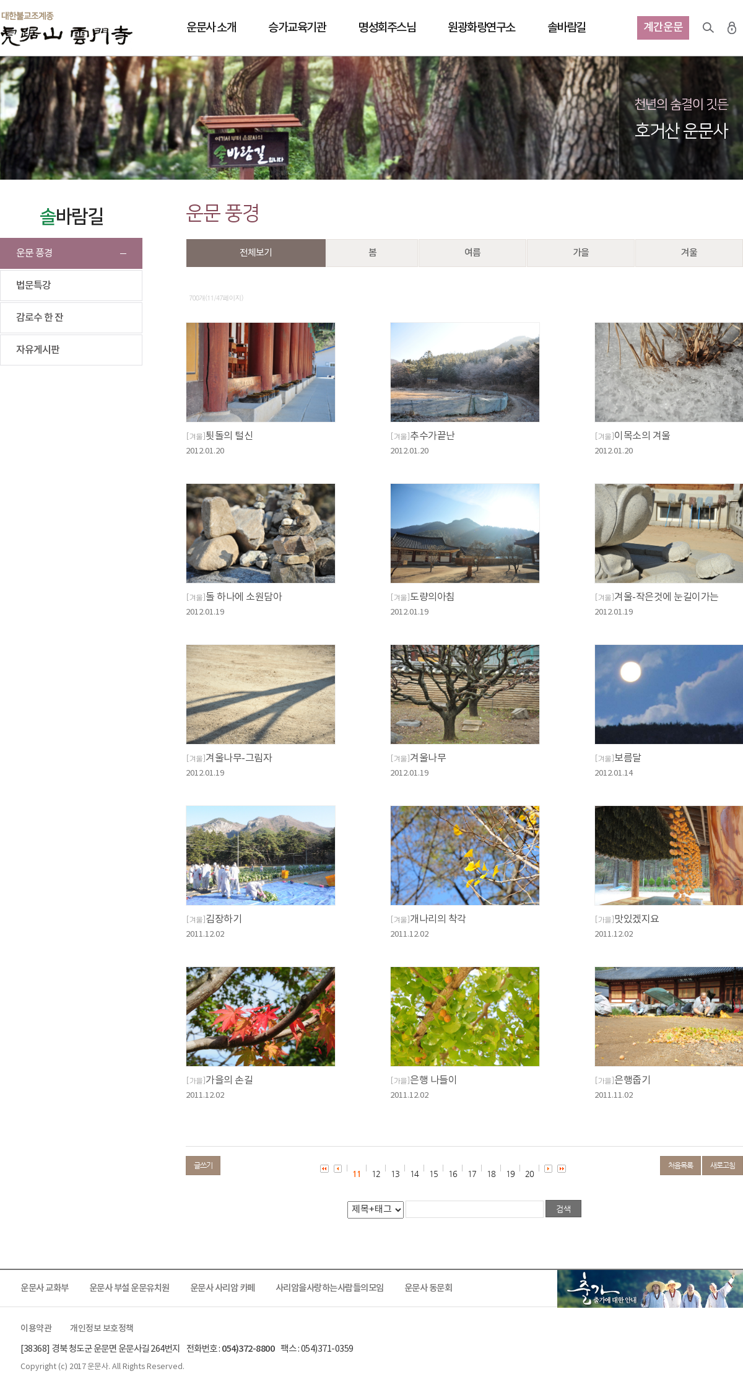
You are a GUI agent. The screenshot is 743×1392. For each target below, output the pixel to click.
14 (414, 1173)
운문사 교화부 (44, 1288)
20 (529, 1173)
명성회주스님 (386, 28)
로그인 (732, 28)
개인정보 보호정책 (102, 1328)
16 (452, 1173)
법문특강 (33, 285)
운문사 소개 (211, 28)
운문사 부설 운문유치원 (129, 1288)
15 (433, 1173)
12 (376, 1173)
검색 (708, 28)
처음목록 (680, 1165)
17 (471, 1173)
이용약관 (35, 1328)
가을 (581, 253)
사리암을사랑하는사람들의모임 (330, 1288)
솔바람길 (566, 28)
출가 (650, 1288)
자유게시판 (37, 350)
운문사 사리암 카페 (222, 1288)
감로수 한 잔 (39, 317)
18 (491, 1173)
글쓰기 (203, 1165)
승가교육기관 (297, 28)
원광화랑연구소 (481, 28)
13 (395, 1173)
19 (510, 1173)
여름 (472, 253)
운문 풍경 (34, 253)
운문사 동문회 (428, 1288)
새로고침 (722, 1165)
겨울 (689, 253)
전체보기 (256, 253)
